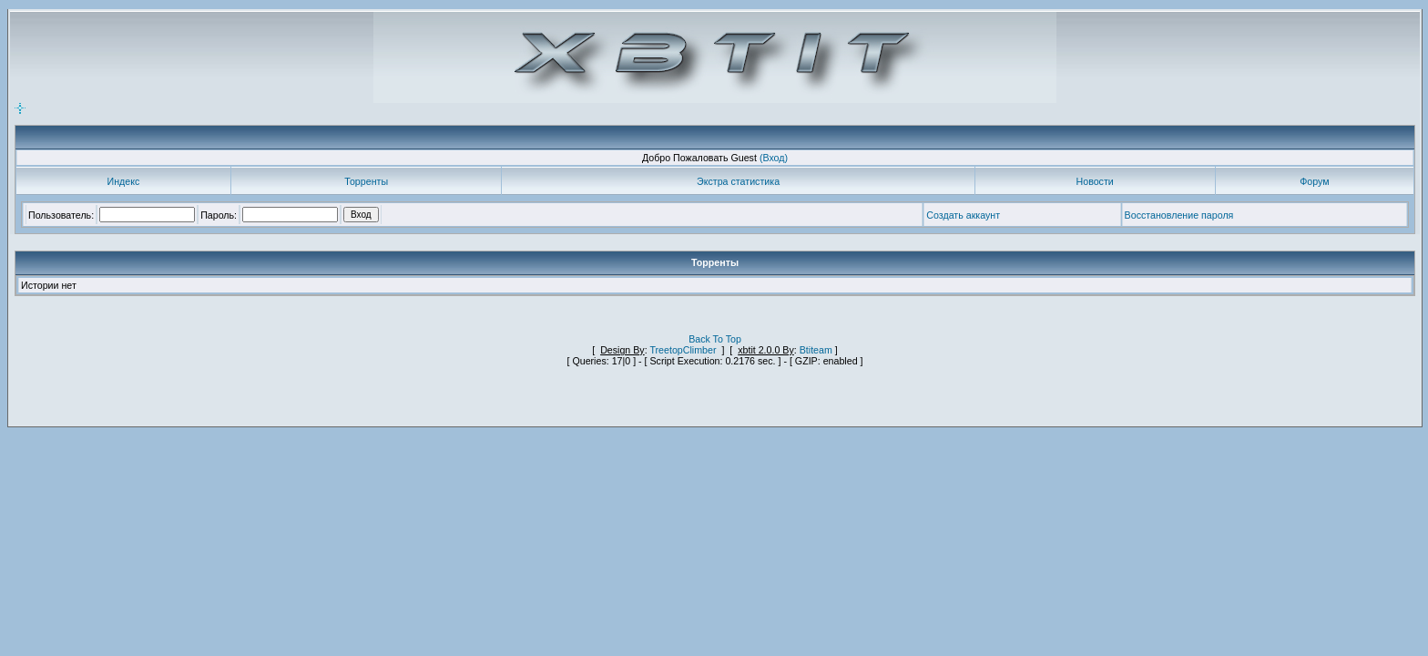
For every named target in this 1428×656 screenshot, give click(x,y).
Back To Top (714, 338)
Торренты (366, 181)
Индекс (123, 181)
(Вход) (774, 157)
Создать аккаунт (963, 215)
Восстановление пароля (1179, 215)
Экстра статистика (738, 181)
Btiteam (816, 349)
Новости (1095, 181)
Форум (1314, 181)
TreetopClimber (682, 349)
